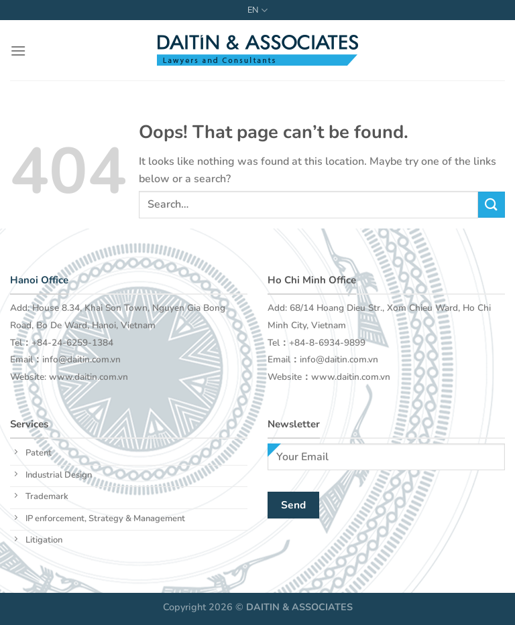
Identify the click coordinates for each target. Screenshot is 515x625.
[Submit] (491, 205)
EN (257, 10)
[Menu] (18, 50)
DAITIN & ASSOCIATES (299, 607)
